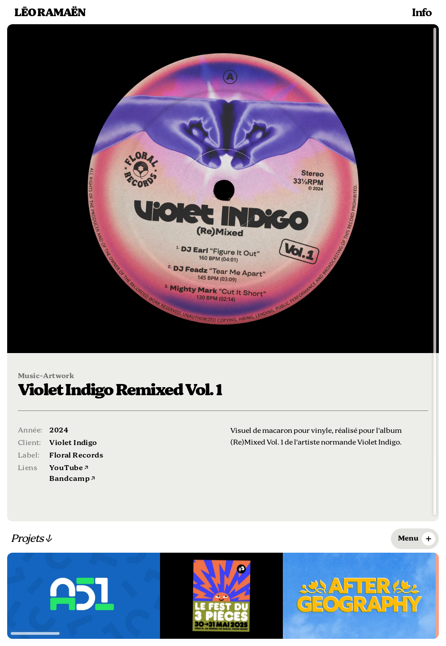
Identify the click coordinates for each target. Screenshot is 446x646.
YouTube (68, 468)
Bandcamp (72, 479)
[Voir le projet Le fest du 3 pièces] (221, 596)
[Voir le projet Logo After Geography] (359, 596)
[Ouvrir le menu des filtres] (415, 538)
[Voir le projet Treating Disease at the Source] (83, 596)
